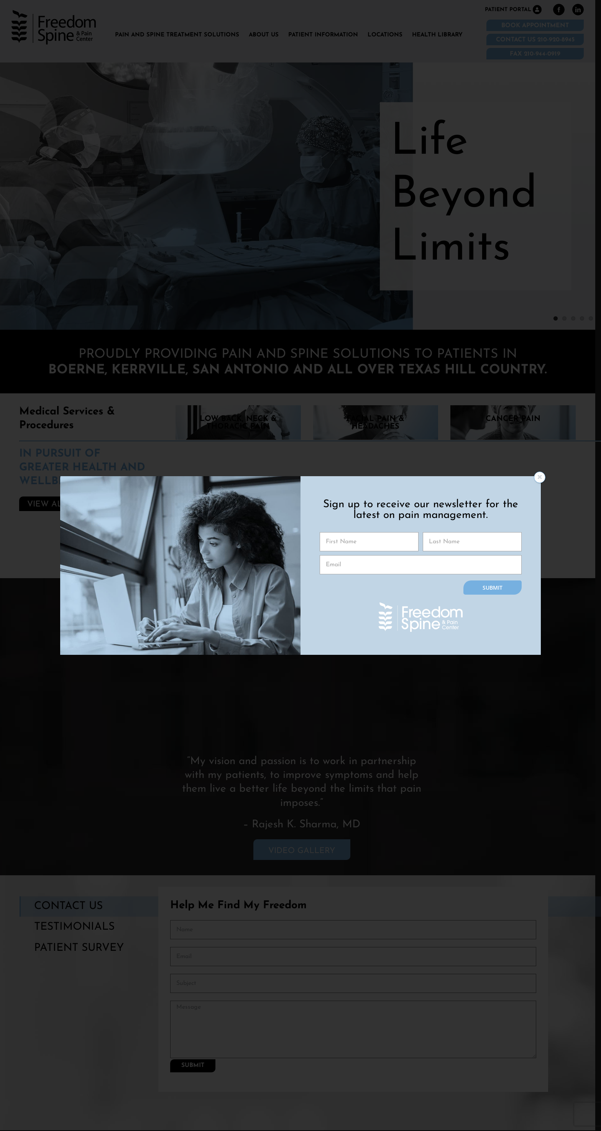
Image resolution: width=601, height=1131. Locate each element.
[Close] (539, 477)
